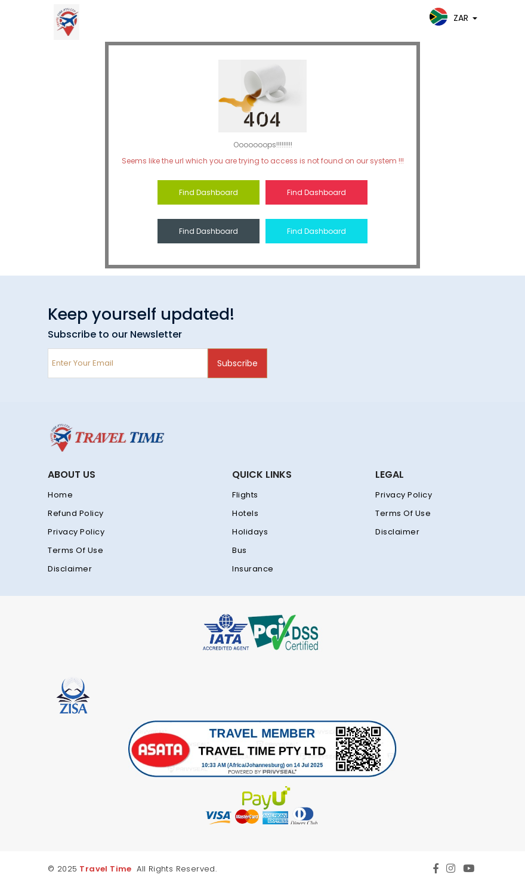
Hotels (245, 513)
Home (60, 494)
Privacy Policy (76, 531)
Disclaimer (70, 568)
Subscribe (237, 363)
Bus (239, 550)
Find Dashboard (208, 192)
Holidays (250, 531)
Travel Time (105, 868)
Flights (245, 494)
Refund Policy (76, 513)
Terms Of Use (75, 550)
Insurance (253, 568)
